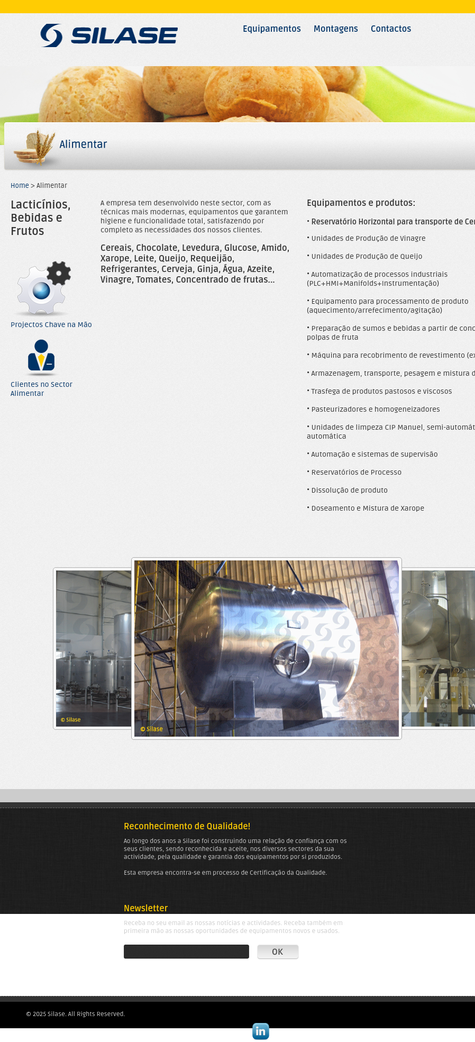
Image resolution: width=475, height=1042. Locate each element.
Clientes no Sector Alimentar (42, 385)
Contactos (391, 29)
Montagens (336, 29)
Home (20, 186)
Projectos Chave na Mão (51, 321)
